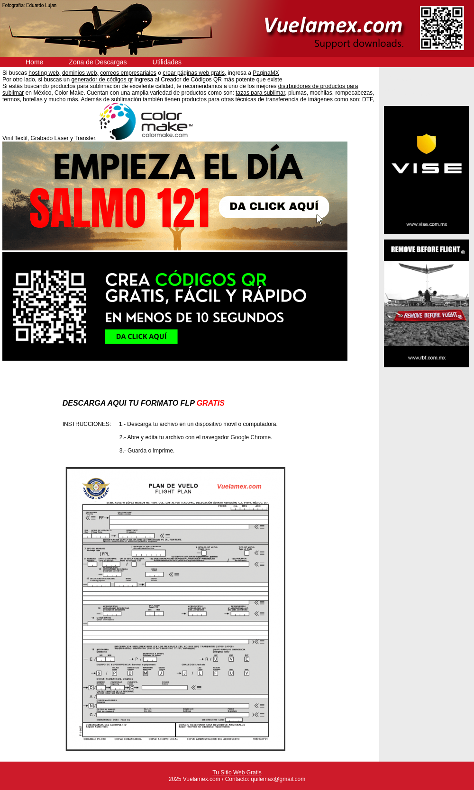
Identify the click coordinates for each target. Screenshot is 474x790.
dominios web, (80, 73)
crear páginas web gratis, (194, 73)
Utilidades (167, 62)
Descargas (402, 79)
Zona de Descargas (98, 62)
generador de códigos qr (102, 79)
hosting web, (44, 73)
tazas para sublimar (260, 92)
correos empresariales (128, 73)
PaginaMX (266, 73)
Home (34, 62)
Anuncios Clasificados (413, 94)
